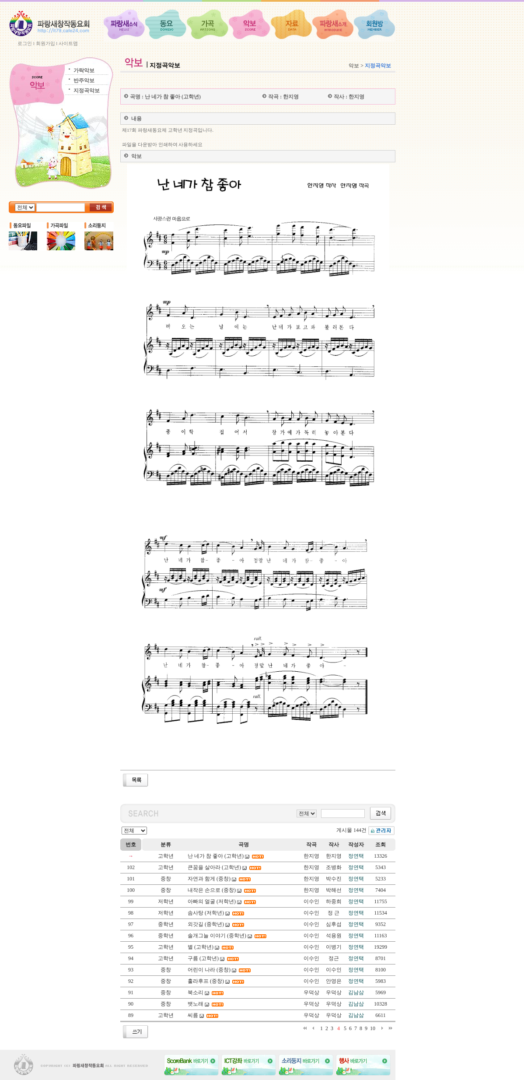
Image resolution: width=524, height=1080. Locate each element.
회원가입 (45, 43)
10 (373, 1028)
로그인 (24, 43)
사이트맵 (68, 43)
